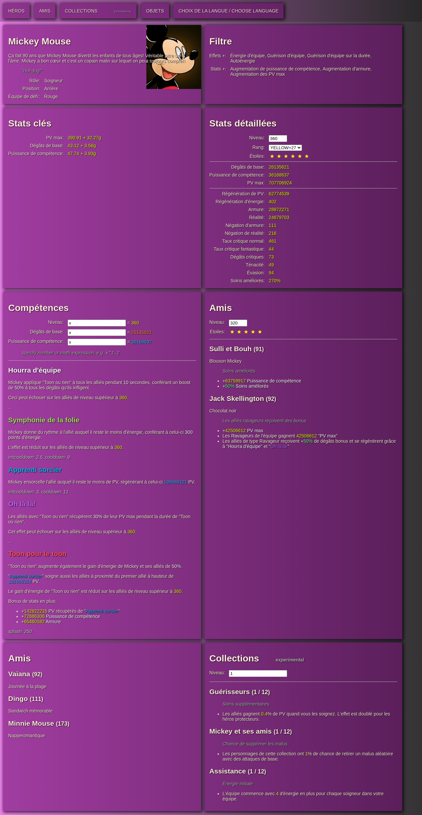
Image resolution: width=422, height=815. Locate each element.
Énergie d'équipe (247, 55)
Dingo (18, 699)
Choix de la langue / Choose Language (228, 11)
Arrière (51, 88)
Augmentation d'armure (347, 68)
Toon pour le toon (37, 554)
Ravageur (241, 435)
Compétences (38, 308)
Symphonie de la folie (43, 420)
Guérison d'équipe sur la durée (338, 55)
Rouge (51, 96)
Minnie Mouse (31, 724)
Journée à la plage (27, 687)
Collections (234, 659)
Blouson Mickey (225, 361)
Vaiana (19, 674)
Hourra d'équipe (34, 371)
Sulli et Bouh (230, 348)
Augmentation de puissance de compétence (275, 68)
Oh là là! (22, 504)
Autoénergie (243, 61)
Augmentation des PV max (257, 74)
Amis (220, 308)
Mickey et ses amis (240, 732)
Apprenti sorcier (35, 470)
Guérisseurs (229, 692)
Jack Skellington (236, 398)
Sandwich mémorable (30, 711)
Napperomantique (26, 736)
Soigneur (53, 80)
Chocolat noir (223, 410)
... (10, 408)
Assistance (227, 771)
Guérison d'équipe (286, 55)
